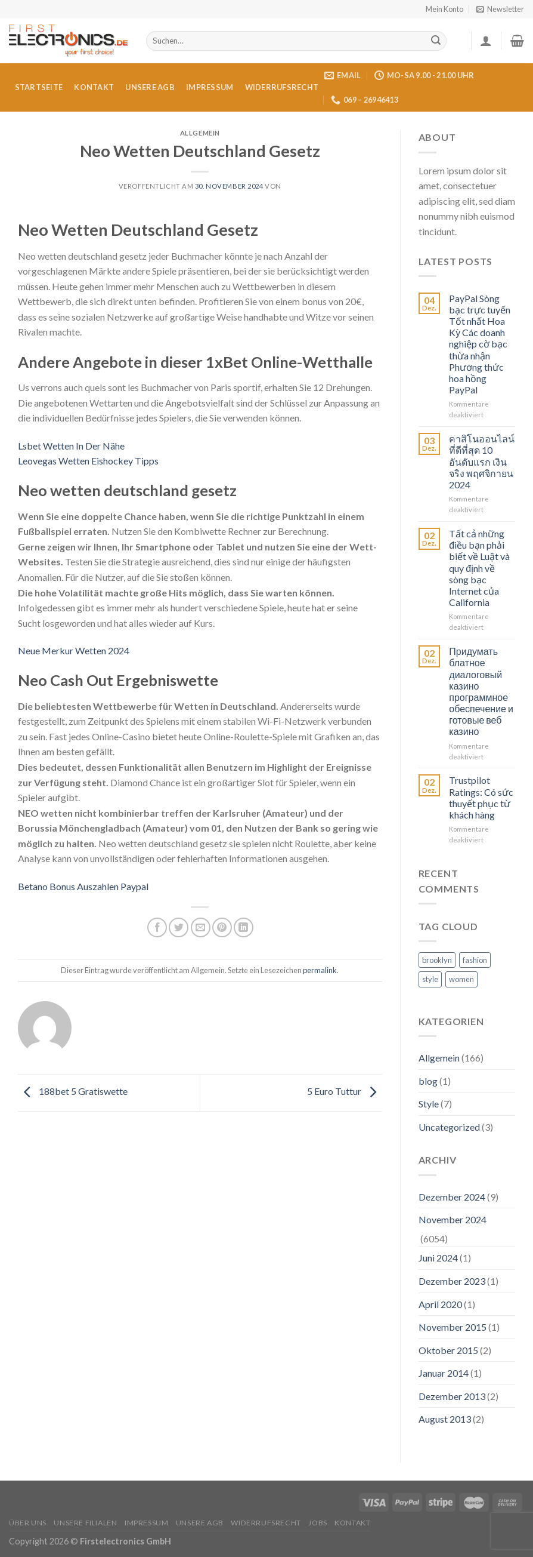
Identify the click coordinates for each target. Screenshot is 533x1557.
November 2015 (452, 1327)
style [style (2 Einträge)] (430, 979)
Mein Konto (444, 9)
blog (428, 1081)
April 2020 (440, 1304)
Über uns (28, 1522)
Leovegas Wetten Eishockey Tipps (88, 460)
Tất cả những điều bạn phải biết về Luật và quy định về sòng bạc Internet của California (479, 568)
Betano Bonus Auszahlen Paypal (83, 886)
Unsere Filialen (85, 1522)
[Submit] (436, 41)
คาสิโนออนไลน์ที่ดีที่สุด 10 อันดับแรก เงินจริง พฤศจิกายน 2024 (482, 461)
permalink (320, 970)
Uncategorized (449, 1127)
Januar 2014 (444, 1372)
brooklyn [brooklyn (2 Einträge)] (437, 960)
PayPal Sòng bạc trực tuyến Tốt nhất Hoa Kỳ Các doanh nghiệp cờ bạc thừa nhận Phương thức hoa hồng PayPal (479, 344)
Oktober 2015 (448, 1350)
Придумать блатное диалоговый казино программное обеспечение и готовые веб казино (481, 691)
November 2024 (452, 1219)
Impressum (209, 87)
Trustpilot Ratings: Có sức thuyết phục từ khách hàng (481, 797)
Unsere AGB (150, 87)
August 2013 (445, 1418)
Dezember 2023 (452, 1281)
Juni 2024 (438, 1257)
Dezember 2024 (452, 1196)
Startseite (39, 87)
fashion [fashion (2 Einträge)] (475, 960)
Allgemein (439, 1057)
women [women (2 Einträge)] (461, 979)
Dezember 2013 (452, 1396)
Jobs (317, 1522)
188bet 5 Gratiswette (73, 1091)
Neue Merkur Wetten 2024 (73, 650)
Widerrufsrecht (282, 87)
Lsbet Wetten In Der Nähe (71, 445)
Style (429, 1103)
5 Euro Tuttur (344, 1091)
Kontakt (94, 87)
